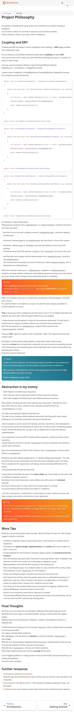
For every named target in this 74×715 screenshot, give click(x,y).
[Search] (62, 3)
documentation (26, 674)
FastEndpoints (8, 674)
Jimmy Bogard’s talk (10, 683)
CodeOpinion (8, 689)
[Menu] (67, 5)
